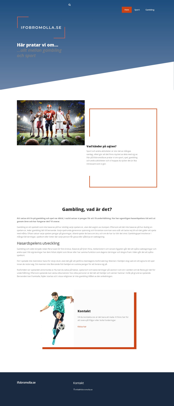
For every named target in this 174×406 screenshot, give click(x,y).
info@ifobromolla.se (84, 389)
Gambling (149, 9)
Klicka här (82, 326)
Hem (127, 9)
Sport (137, 9)
